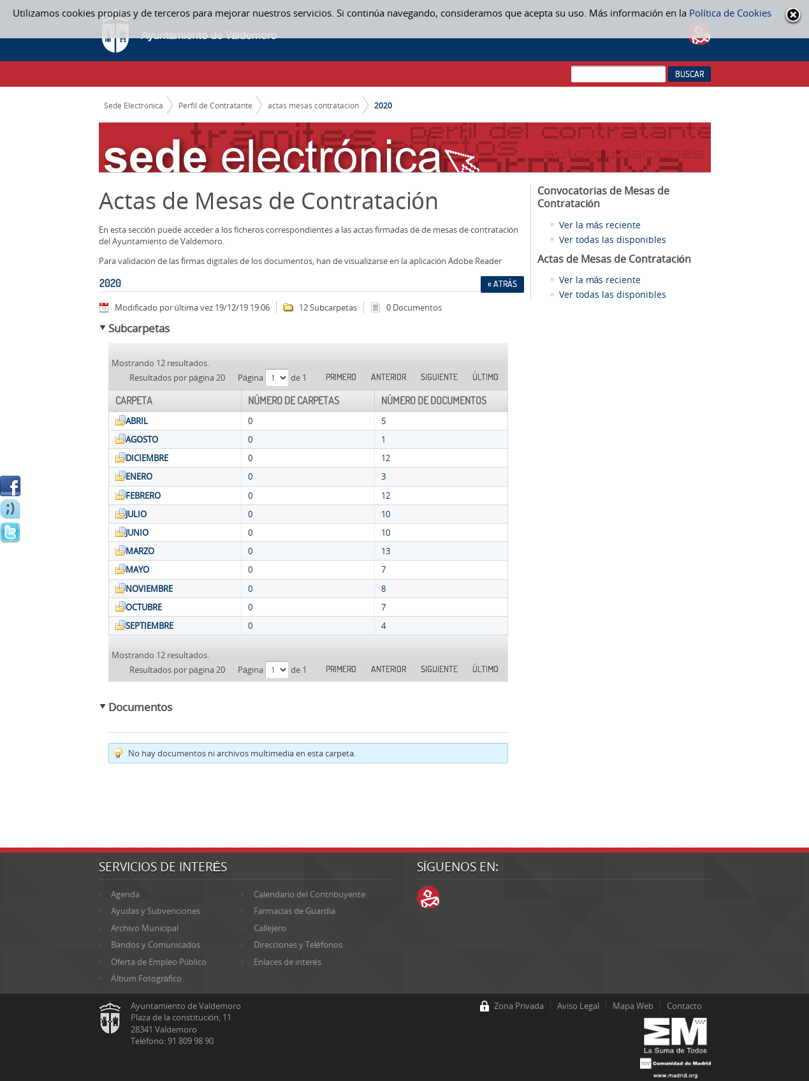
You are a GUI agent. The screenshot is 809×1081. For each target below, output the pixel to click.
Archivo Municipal (145, 928)
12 (385, 458)
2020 (383, 105)
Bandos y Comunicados (155, 944)
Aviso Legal (578, 1005)
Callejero (270, 928)
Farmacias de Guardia (294, 910)
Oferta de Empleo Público (159, 961)
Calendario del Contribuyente (309, 894)
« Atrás (502, 284)
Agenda (125, 894)
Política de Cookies (730, 12)
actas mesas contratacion (313, 105)
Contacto (684, 1005)
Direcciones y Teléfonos (298, 944)
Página (251, 377)
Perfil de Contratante (215, 105)
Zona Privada (519, 1005)
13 (385, 551)
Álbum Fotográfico (146, 978)
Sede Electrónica (133, 105)
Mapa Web (633, 1005)
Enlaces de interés (287, 961)
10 (385, 514)
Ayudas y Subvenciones (155, 910)
